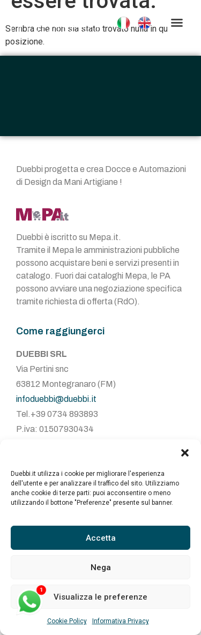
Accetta (101, 538)
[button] (185, 452)
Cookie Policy (67, 621)
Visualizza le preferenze (100, 597)
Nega (101, 567)
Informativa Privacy (120, 621)
